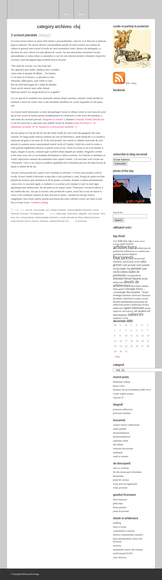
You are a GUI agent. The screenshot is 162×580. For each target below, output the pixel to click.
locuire (117, 301)
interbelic (126, 295)
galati (121, 289)
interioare (136, 295)
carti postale (38, 210)
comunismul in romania (124, 531)
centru (123, 271)
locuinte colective (122, 298)
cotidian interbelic (58, 210)
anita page (61, 213)
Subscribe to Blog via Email (130, 154)
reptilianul (117, 452)
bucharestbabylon (121, 433)
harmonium (118, 476)
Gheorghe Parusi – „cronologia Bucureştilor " (129, 290)
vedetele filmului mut (59, 221)
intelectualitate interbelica (47, 217)
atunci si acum (119, 527)
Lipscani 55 (118, 397)
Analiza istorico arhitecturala (126, 425)
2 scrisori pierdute (24, 35)
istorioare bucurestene (123, 448)
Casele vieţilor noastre (123, 393)
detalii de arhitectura (126, 283)
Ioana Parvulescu (81, 123)
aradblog (117, 523)
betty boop (72, 213)
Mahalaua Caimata (121, 382)
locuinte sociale (140, 298)
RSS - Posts (131, 83)
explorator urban (120, 440)
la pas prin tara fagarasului (125, 484)
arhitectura (125, 247)
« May (117, 356)
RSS (149, 574)
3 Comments (81, 221)
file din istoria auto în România (127, 472)
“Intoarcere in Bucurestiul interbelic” (56, 126)
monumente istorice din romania (128, 549)
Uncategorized (36, 213)
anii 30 (29, 210)
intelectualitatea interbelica (79, 210)
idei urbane (118, 444)
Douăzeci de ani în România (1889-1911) (132, 389)
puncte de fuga (33, 9)
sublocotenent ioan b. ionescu (25, 221)
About (81, 14)
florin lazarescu (120, 499)
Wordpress (139, 574)
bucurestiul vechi (131, 261)
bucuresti (123, 257)
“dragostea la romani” (53, 119)
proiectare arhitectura (122, 409)
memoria (117, 545)
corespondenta (27, 217)
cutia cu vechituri (121, 468)
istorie (96, 210)
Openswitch (144, 575)
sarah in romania (120, 456)
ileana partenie (119, 507)
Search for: (118, 212)
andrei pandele (119, 429)
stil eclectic (127, 311)
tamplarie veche (120, 318)
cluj (47, 210)
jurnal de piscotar (121, 511)
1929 (115, 241)
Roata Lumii (118, 386)
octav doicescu (120, 557)
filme (115, 289)
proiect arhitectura (133, 304)
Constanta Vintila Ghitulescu (88, 119)
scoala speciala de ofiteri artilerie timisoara (79, 217)
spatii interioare (134, 308)
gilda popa (118, 503)
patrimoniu (127, 301)
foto (66, 14)
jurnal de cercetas (121, 480)
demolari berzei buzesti (127, 278)
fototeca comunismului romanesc (128, 534)
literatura (146, 295)
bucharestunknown (121, 436)
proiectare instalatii (122, 413)
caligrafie (82, 213)
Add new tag (125, 240)
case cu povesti (130, 268)
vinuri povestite (120, 487)
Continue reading (39, 202)
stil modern (140, 311)
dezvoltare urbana (139, 286)
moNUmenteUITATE (123, 553)
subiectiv (15, 213)
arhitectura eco (131, 251)
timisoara (24, 213)
